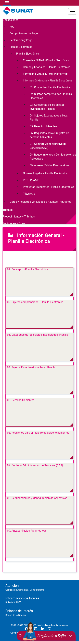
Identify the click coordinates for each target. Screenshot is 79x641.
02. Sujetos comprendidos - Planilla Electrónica (35, 302)
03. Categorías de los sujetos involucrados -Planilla (37, 334)
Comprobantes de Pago (23, 33)
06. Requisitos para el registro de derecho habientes (38, 432)
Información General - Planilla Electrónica (47, 80)
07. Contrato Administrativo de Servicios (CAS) (35, 465)
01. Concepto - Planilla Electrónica (27, 269)
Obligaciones (10, 20)
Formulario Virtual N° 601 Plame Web (45, 73)
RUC (12, 26)
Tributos (8, 209)
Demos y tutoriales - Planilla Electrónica (46, 67)
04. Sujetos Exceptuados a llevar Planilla (31, 367)
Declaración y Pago (20, 40)
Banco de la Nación (15, 615)
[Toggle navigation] (7, 3)
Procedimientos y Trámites (19, 216)
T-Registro (29, 193)
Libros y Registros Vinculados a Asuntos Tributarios (40, 201)
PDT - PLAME (31, 180)
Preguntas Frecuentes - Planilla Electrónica (48, 187)
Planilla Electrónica (20, 46)
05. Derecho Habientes (20, 400)
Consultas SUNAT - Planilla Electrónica (46, 60)
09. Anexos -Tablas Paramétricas (27, 530)
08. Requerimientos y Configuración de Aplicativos (37, 498)
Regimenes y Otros (14, 223)
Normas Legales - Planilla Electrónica (45, 173)
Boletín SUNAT (13, 602)
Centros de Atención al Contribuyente (24, 589)
